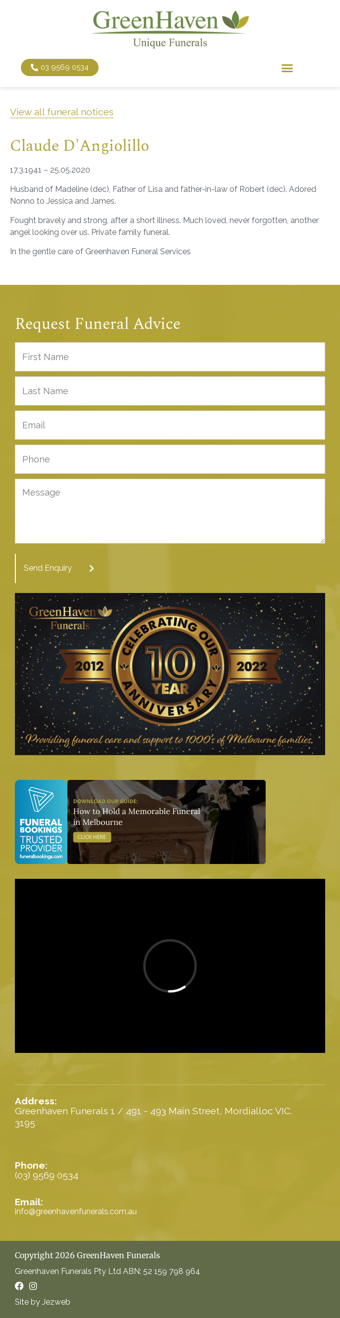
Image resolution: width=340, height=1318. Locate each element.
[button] (287, 67)
